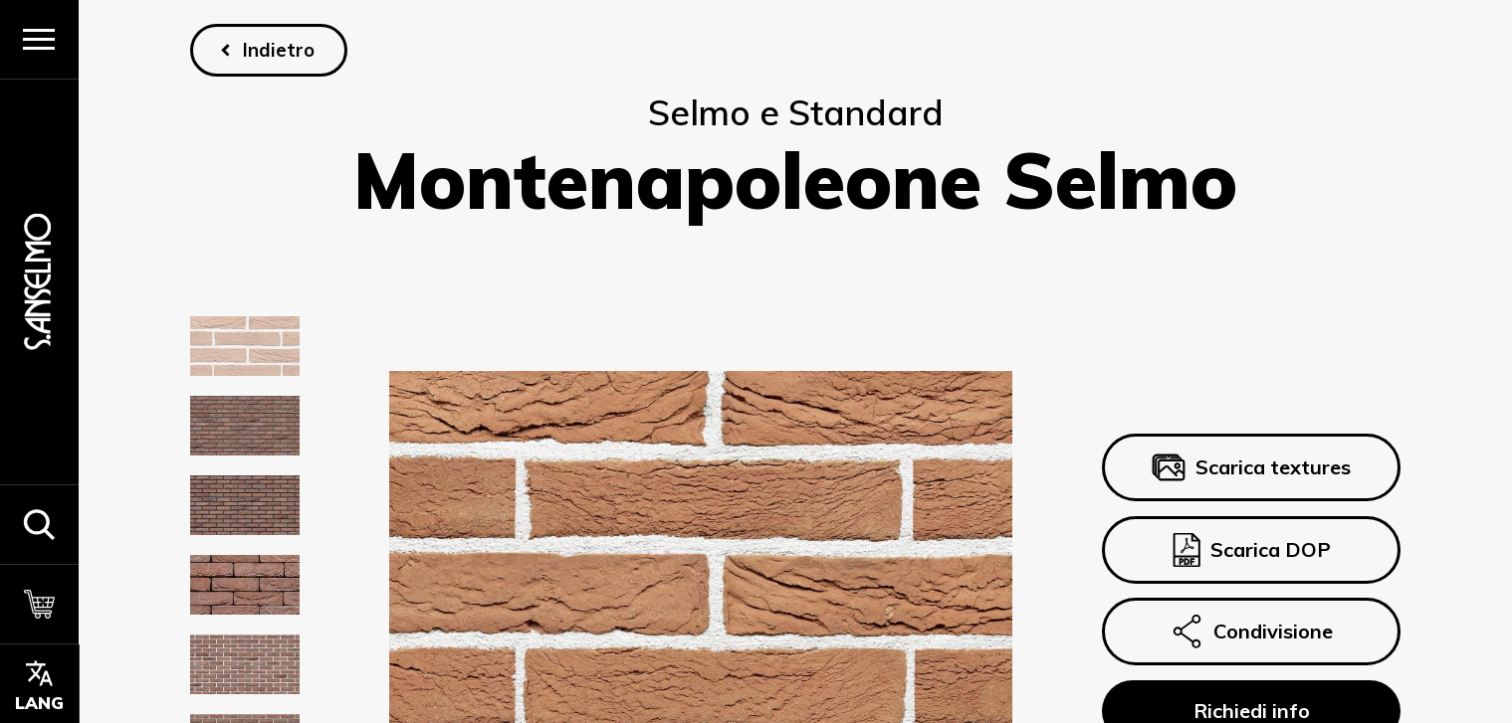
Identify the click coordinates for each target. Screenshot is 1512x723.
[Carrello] (39, 603)
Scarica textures (1251, 467)
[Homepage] (39, 282)
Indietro (279, 50)
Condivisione (1251, 631)
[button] (39, 524)
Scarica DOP (1251, 549)
